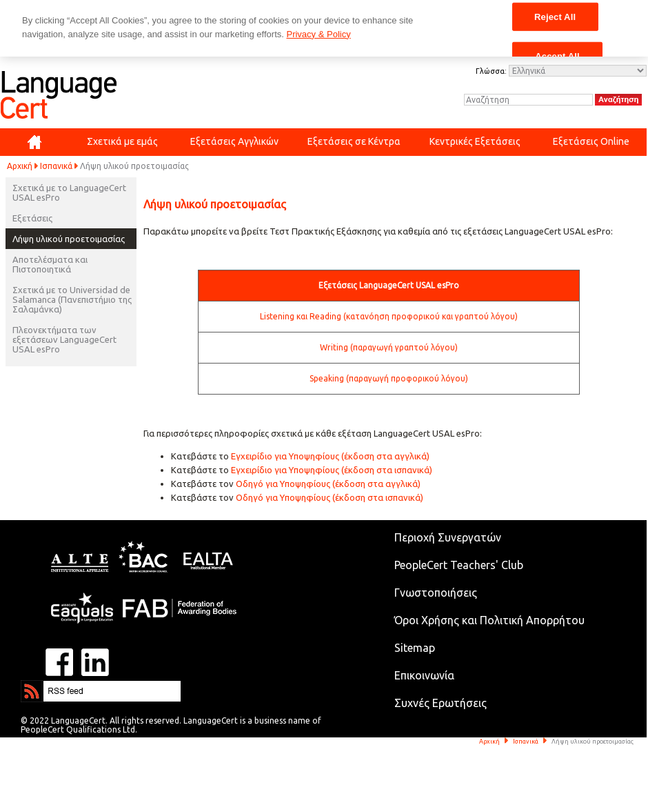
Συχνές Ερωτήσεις (440, 703)
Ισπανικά (56, 165)
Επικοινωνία (424, 675)
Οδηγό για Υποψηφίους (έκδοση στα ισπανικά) (329, 497)
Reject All (555, 16)
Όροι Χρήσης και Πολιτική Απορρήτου (489, 620)
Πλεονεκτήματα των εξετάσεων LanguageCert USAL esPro (64, 339)
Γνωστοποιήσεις (435, 592)
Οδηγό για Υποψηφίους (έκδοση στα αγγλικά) (328, 483)
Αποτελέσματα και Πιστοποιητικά (50, 264)
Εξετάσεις (32, 218)
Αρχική (19, 165)
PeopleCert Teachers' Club (458, 565)
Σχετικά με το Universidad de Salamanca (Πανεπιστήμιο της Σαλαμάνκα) (72, 299)
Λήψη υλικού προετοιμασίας (68, 239)
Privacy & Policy (318, 34)
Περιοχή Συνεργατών (447, 537)
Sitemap (414, 648)
